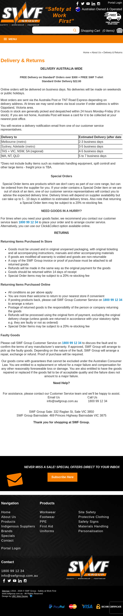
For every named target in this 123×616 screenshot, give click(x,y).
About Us (96, 52)
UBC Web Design (20, 596)
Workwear (48, 512)
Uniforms (47, 531)
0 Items (108, 30)
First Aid (46, 526)
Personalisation (90, 531)
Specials (8, 536)
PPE (43, 521)
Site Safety (87, 512)
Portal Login (115, 2)
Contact (7, 540)
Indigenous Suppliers (18, 526)
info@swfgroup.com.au (19, 575)
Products (8, 521)
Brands (7, 531)
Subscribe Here (62, 477)
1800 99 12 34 (28, 222)
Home (86, 52)
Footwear (47, 517)
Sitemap (5, 591)
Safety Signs (88, 521)
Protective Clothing (93, 517)
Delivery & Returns (113, 52)
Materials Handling (93, 526)
